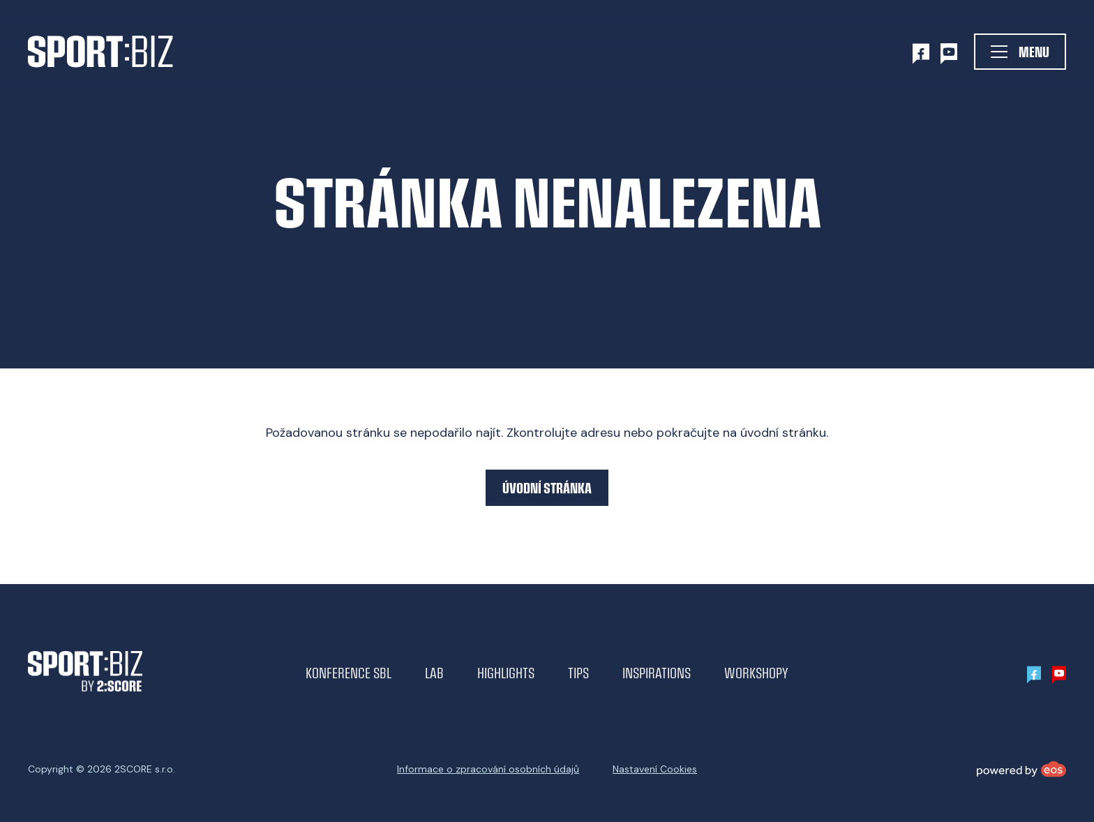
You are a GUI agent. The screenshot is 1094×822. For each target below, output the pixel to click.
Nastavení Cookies (655, 769)
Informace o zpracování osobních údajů (488, 769)
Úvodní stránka (547, 487)
